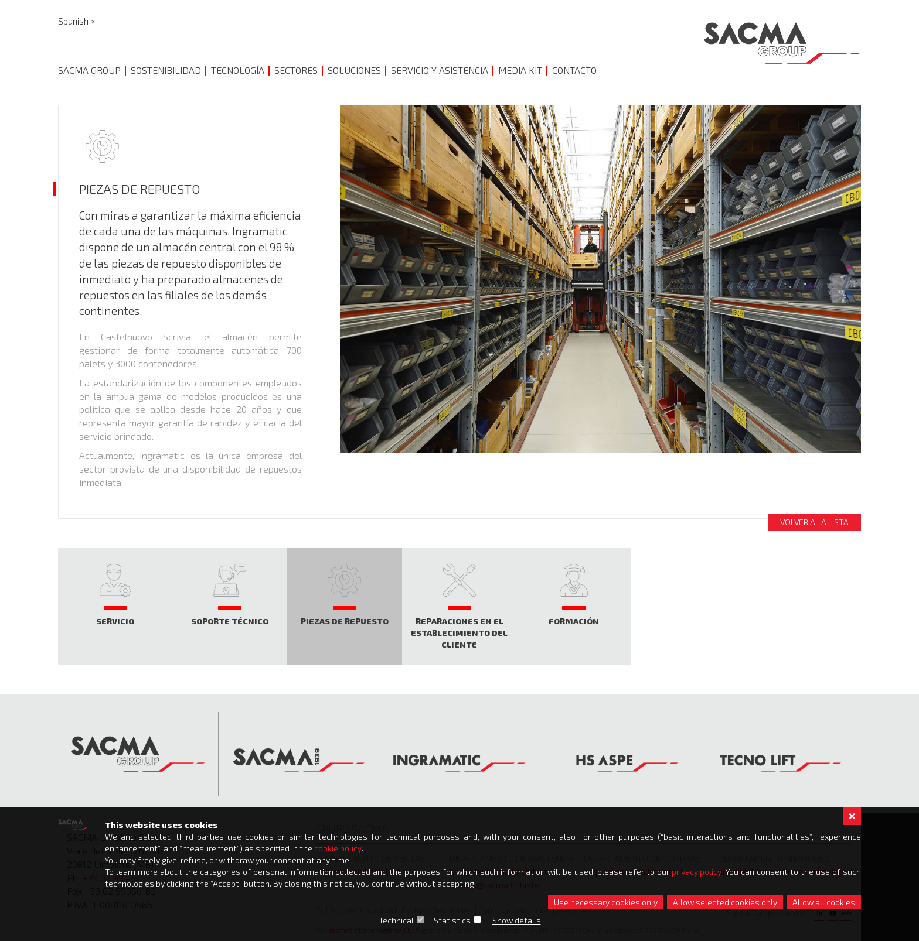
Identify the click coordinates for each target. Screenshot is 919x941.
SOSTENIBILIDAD (166, 70)
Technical (396, 920)
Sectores (296, 70)
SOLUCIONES (354, 70)
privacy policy (697, 872)
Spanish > (76, 21)
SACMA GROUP (89, 70)
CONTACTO (574, 70)
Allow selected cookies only (725, 902)
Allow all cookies (823, 902)
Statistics (452, 920)
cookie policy (338, 848)
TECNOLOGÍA (237, 70)
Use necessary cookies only (606, 902)
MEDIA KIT (520, 70)
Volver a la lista (814, 522)
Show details (516, 920)
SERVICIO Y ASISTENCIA (439, 70)
